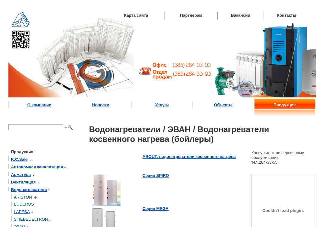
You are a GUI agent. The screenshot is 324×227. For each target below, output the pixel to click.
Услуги (162, 104)
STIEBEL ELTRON (33, 219)
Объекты (223, 104)
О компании (39, 104)
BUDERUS (24, 204)
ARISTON (26, 197)
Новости (100, 104)
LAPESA (24, 211)
